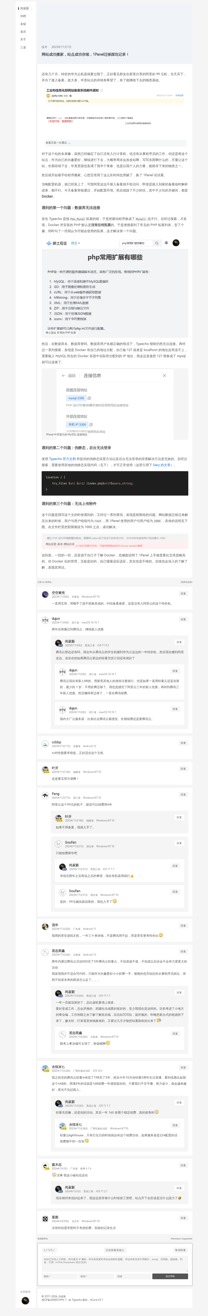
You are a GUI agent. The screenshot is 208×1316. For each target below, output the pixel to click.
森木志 (58, 1169)
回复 (183, 597)
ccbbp (58, 746)
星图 (56, 1222)
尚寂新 (25, 11)
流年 (56, 929)
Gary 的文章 (166, 469)
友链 (24, 31)
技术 (46, 47)
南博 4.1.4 (87, 1172)
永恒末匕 (59, 1071)
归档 (24, 21)
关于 (24, 50)
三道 (24, 60)
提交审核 (170, 1281)
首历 (24, 41)
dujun (57, 623)
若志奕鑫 (59, 955)
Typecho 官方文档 (63, 463)
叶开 (56, 772)
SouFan (72, 847)
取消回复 (180, 1254)
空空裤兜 (59, 597)
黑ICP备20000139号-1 (55, 1305)
